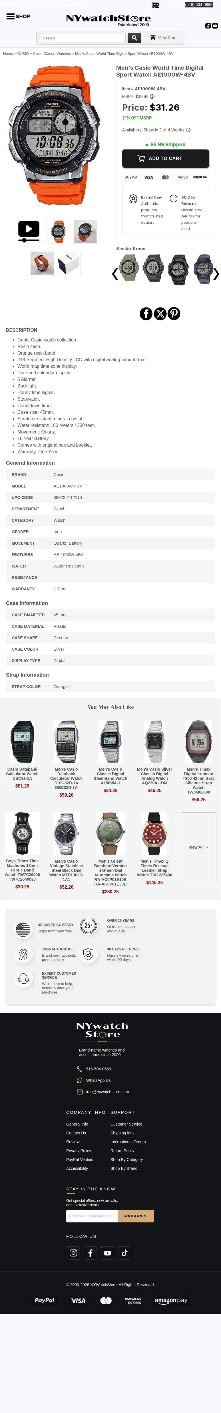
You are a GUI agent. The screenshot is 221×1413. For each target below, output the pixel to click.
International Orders (128, 1142)
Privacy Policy (78, 1150)
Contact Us (76, 1133)
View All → (198, 847)
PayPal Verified (79, 1159)
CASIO (23, 53)
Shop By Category (127, 1159)
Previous (115, 274)
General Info (77, 1124)
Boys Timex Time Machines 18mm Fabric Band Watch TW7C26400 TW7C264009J (22, 870)
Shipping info (122, 1133)
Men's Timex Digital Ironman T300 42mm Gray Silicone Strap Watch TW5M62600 (199, 780)
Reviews (73, 1142)
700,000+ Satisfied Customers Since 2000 (42, 4)
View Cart (166, 37)
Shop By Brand (124, 1168)
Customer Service (126, 1124)
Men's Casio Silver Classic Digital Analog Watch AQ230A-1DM (154, 776)
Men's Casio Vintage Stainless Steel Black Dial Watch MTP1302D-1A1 (66, 870)
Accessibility (77, 1168)
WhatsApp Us (98, 1080)
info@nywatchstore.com (107, 1092)
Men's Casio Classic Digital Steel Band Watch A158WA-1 (110, 776)
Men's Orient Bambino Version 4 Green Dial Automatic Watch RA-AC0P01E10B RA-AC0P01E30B (110, 872)
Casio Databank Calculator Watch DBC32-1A (22, 774)
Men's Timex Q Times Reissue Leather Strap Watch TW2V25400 (154, 868)
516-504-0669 (98, 1069)
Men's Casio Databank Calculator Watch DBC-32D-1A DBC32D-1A (66, 778)
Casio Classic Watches (52, 53)
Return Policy (122, 1150)
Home (8, 53)
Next (216, 274)
